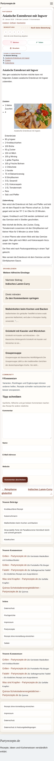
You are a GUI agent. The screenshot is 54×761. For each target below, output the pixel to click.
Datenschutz (9, 608)
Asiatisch (5, 23)
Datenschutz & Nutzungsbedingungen (20, 727)
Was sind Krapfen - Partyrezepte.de (20, 579)
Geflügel (13, 23)
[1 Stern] (6, 32)
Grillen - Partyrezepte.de (14, 556)
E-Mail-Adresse (9, 455)
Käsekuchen (9, 539)
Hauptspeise (21, 23)
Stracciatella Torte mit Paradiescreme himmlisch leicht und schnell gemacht (26, 531)
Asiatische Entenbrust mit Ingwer (17, 58)
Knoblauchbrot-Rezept (13, 509)
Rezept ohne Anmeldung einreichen (19, 636)
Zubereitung (9, 63)
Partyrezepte (9, 629)
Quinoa (25, 592)
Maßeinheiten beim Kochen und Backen (21, 523)
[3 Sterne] (14, 32)
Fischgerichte (9, 615)
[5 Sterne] (23, 32)
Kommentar (7, 411)
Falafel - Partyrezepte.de (14, 570)
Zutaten (8, 60)
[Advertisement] (27, 91)
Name (4, 443)
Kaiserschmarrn (10, 516)
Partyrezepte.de (7, 3)
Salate (6, 643)
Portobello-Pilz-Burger (39, 565)
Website (5, 467)
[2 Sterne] (10, 32)
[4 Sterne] (18, 32)
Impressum (8, 622)
